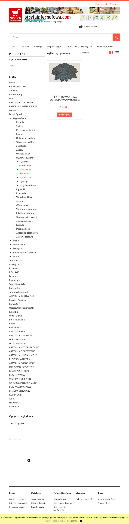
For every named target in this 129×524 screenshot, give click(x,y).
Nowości (13, 402)
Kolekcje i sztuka (17, 86)
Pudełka (20, 122)
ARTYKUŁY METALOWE (20, 335)
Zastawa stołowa (24, 236)
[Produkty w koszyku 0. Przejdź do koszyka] (88, 26)
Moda (12, 82)
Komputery (14, 303)
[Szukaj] (116, 37)
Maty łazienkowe (27, 185)
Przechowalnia (37, 507)
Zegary (19, 149)
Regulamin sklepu (16, 507)
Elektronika (15, 327)
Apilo (11, 398)
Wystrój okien (23, 153)
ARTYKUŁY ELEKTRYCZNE (22, 351)
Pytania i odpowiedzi (18, 503)
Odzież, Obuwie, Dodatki (21, 307)
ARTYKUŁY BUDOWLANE (21, 295)
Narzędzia (18, 248)
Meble (16, 240)
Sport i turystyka (17, 284)
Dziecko (13, 276)
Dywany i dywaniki (25, 157)
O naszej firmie (104, 503)
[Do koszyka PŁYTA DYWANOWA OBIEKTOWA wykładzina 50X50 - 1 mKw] (64, 115)
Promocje (14, 406)
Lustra (19, 133)
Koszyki (20, 224)
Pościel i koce (23, 228)
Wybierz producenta (18, 59)
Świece (19, 126)
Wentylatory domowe (27, 208)
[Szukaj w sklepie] (62, 37)
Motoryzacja (15, 264)
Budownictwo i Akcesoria (25, 252)
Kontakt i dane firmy (106, 499)
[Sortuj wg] (93, 53)
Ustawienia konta (38, 503)
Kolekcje (13, 311)
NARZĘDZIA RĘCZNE (19, 339)
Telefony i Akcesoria (19, 291)
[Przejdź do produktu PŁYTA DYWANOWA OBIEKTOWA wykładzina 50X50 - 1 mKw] (64, 78)
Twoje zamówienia (39, 499)
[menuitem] (14, 46)
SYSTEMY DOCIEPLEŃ (20, 378)
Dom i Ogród (15, 114)
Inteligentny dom (25, 212)
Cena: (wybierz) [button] (18, 423)
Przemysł (13, 268)
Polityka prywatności (84, 499)
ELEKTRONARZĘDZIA (20, 359)
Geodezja (13, 110)
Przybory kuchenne (25, 129)
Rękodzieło (14, 280)
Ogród (16, 256)
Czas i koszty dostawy (62, 503)
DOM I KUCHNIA (17, 343)
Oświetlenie (22, 205)
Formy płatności (60, 499)
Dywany (23, 181)
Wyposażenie (19, 118)
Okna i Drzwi (15, 315)
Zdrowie (13, 90)
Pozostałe (21, 193)
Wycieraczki (25, 177)
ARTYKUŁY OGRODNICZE (22, 363)
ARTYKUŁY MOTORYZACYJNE (24, 347)
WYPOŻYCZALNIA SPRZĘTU (23, 382)
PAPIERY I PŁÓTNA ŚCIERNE (23, 106)
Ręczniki (20, 189)
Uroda (12, 98)
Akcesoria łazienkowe (27, 232)
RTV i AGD (14, 272)
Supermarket (15, 260)
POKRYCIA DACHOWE (20, 386)
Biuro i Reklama (17, 319)
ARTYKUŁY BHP (17, 331)
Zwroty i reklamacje (17, 499)
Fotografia (14, 287)
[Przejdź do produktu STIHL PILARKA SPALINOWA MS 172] (27, 474)
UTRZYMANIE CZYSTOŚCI (21, 367)
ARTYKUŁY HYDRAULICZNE (23, 355)
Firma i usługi (15, 94)
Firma (12, 323)
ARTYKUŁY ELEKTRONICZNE (23, 102)
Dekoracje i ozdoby (25, 137)
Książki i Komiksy (17, 299)
